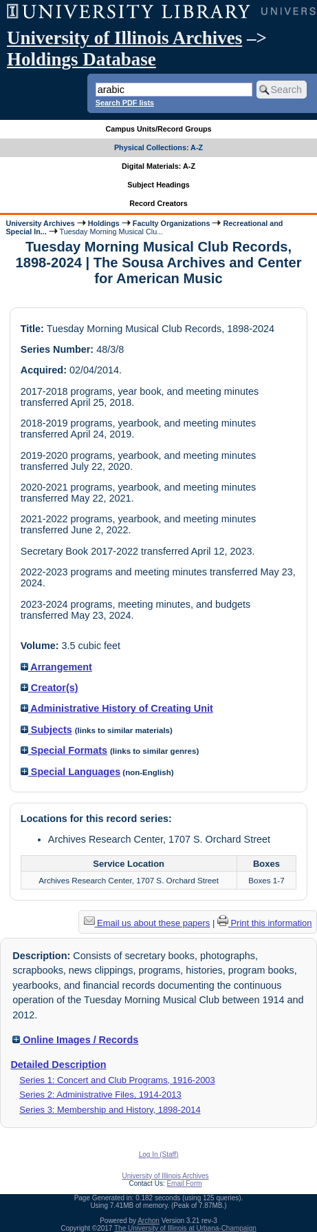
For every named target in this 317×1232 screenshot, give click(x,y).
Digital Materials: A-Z (158, 166)
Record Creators (158, 203)
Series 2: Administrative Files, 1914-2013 (100, 1094)
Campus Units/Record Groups (158, 129)
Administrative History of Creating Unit (117, 708)
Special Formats (64, 750)
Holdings (104, 223)
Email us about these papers (147, 923)
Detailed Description (58, 1064)
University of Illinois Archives (124, 38)
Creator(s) (49, 687)
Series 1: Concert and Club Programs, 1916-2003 (117, 1080)
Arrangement (56, 667)
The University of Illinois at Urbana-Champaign (185, 1228)
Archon (149, 1220)
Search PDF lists (125, 103)
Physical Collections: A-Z (158, 147)
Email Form (183, 1183)
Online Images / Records (75, 1039)
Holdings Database (81, 59)
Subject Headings (158, 185)
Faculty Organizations (171, 223)
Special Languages (70, 771)
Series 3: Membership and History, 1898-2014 (109, 1110)
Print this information (264, 923)
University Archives (40, 223)
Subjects (46, 729)
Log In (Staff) (159, 1154)
